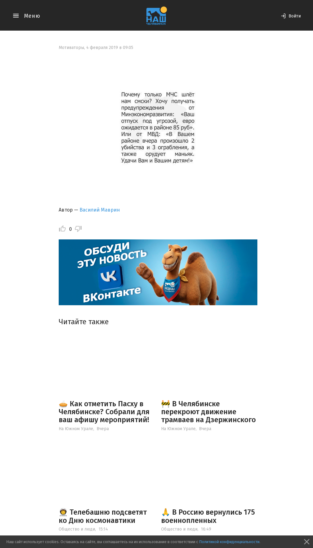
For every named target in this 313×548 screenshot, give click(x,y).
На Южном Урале (76, 428)
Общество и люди (77, 529)
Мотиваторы (71, 47)
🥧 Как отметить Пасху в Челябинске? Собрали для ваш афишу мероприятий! (104, 412)
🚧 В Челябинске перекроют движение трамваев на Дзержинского (208, 412)
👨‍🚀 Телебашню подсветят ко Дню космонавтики (103, 516)
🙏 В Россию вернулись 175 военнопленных (208, 516)
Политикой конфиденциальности (229, 541)
